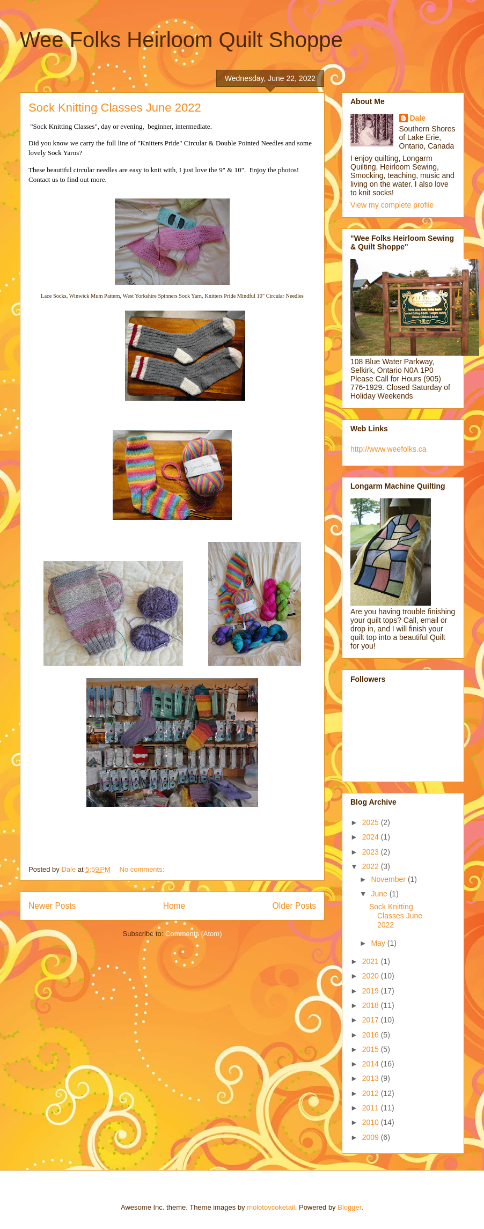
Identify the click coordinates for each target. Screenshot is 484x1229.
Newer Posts (52, 905)
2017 (371, 1019)
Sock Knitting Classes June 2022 (114, 107)
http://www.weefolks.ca (388, 449)
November (389, 879)
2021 (371, 961)
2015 (371, 1049)
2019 (371, 991)
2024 (371, 837)
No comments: (143, 869)
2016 (371, 1035)
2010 (371, 1122)
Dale (418, 118)
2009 (371, 1137)
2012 (371, 1093)
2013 (371, 1078)
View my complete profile (392, 205)
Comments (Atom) (193, 934)
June (380, 893)
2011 (371, 1107)
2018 (371, 1005)
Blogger (349, 1207)
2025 (371, 822)
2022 (371, 866)
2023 (371, 852)
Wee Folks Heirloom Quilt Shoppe (181, 39)
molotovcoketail (271, 1207)
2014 (371, 1063)
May (379, 943)
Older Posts (294, 905)
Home (174, 905)
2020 (371, 976)
